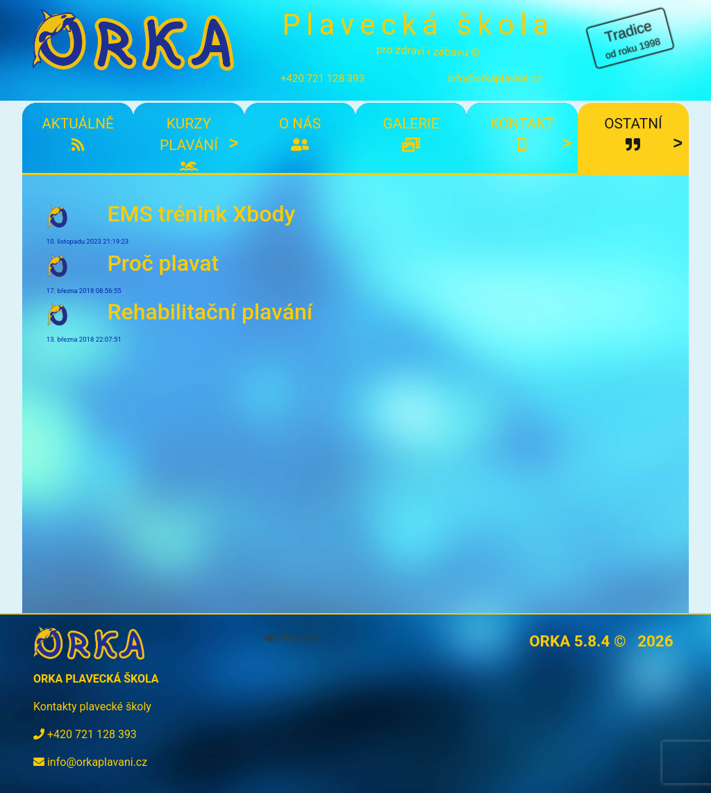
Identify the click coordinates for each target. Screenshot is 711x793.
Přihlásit (292, 638)
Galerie (410, 134)
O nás (299, 134)
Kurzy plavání (188, 144)
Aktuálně (77, 134)
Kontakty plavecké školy (92, 706)
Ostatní (632, 134)
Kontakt (521, 134)
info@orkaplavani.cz (495, 78)
